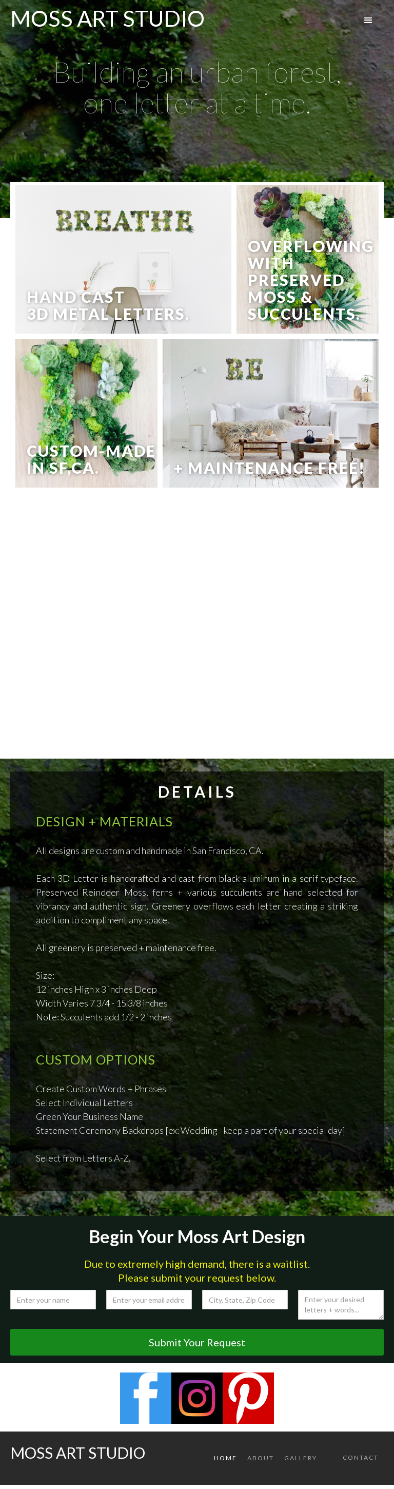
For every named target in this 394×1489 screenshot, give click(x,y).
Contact (361, 1457)
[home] (107, 15)
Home (225, 1458)
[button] (368, 20)
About (260, 1458)
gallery (300, 1458)
